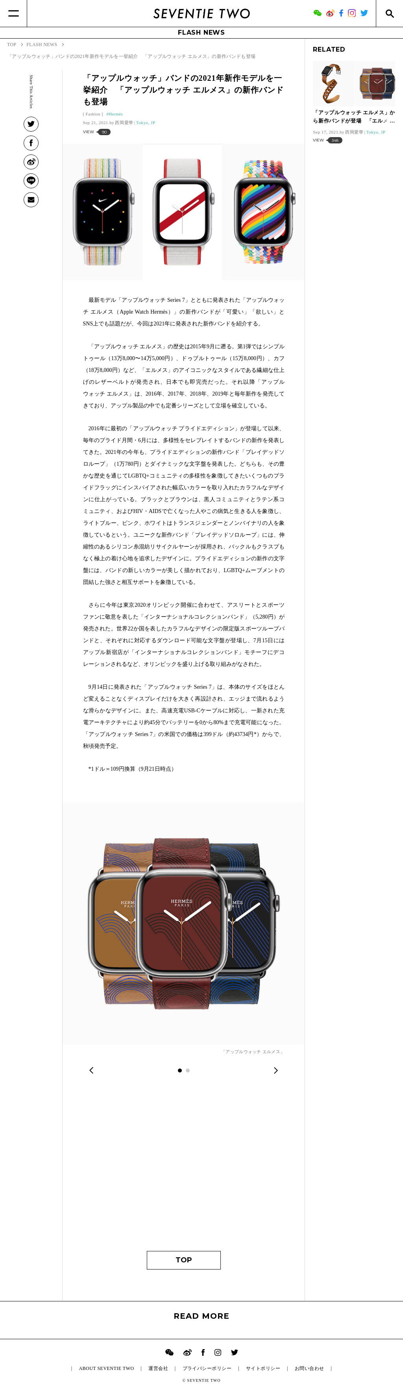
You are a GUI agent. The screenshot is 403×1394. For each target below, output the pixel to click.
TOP (184, 1260)
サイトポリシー (263, 1368)
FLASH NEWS (201, 32)
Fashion (93, 114)
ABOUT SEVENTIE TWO (106, 1368)
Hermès (116, 114)
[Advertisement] (184, 1168)
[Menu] (13, 13)
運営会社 (158, 1368)
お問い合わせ (309, 1368)
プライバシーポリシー (207, 1368)
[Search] (389, 13)
